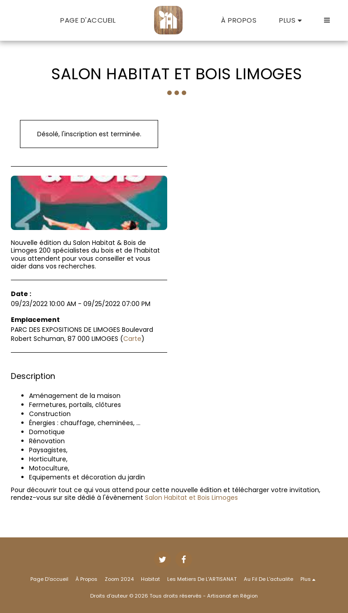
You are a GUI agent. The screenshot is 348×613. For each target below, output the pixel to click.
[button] (327, 20)
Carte (132, 338)
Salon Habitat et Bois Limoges (191, 497)
